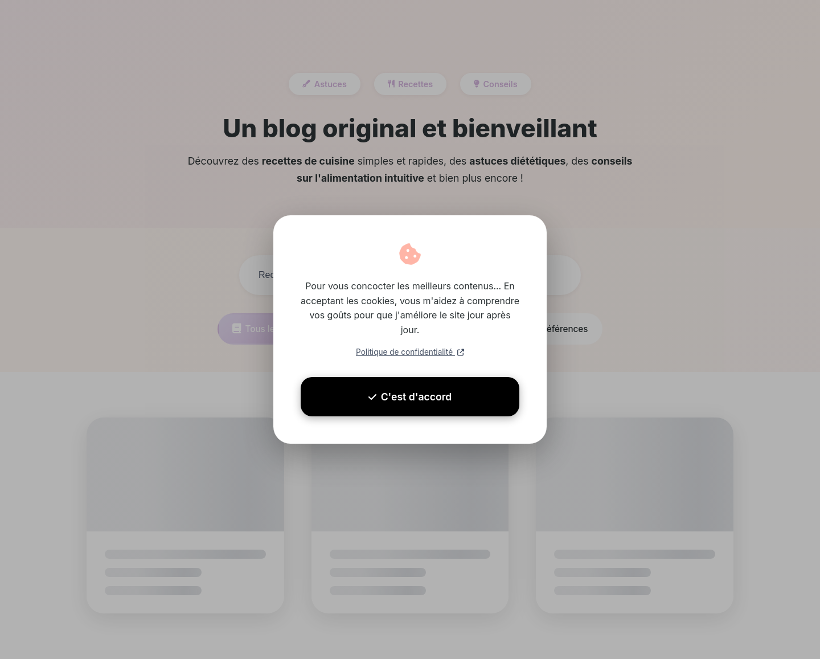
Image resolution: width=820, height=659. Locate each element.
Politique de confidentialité (410, 352)
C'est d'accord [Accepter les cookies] (410, 397)
